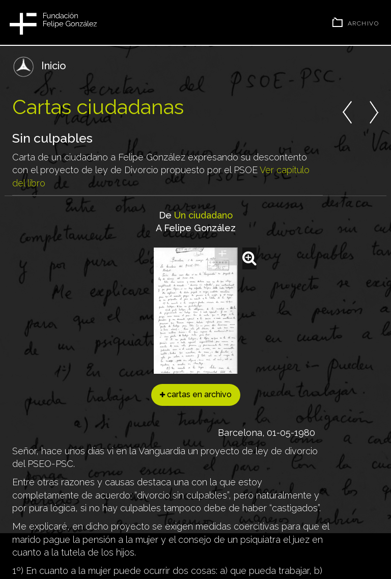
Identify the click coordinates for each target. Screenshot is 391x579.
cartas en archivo (196, 394)
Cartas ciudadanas (98, 107)
